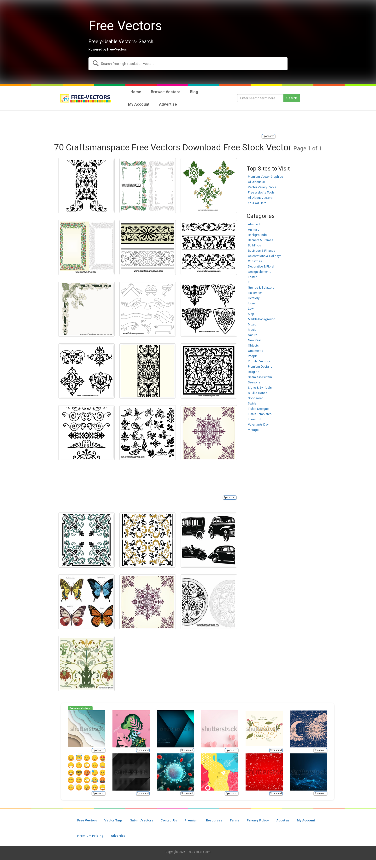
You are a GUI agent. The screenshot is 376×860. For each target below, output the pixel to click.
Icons (252, 303)
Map (251, 314)
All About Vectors (260, 197)
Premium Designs (260, 366)
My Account (306, 820)
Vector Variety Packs (262, 187)
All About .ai (256, 182)
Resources (214, 820)
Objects (253, 345)
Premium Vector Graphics (265, 176)
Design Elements (259, 271)
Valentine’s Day (258, 424)
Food (251, 282)
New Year (254, 340)
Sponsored (268, 136)
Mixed (252, 324)
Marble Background (261, 319)
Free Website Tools (261, 192)
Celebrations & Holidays (264, 256)
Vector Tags (113, 820)
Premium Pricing (90, 835)
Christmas (255, 261)
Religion (253, 372)
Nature (252, 335)
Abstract (254, 224)
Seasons (254, 382)
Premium (191, 820)
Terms (234, 820)
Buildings (254, 245)
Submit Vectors (141, 820)
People (253, 356)
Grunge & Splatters (261, 287)
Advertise (118, 835)
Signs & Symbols (260, 387)
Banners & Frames (260, 240)
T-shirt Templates (259, 414)
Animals (253, 229)
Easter (252, 277)
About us (282, 820)
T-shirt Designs (258, 408)
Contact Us (169, 820)
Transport (254, 419)
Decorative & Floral (261, 266)
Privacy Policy (258, 820)
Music (252, 329)
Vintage (253, 430)
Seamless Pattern (260, 377)
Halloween (255, 293)
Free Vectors (87, 820)
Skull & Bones (257, 393)
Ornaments (255, 351)
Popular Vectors (259, 361)
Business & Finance (261, 250)
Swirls (252, 403)
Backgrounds (257, 235)
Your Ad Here (257, 203)
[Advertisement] (188, 122)
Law (251, 308)
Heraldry (253, 298)
